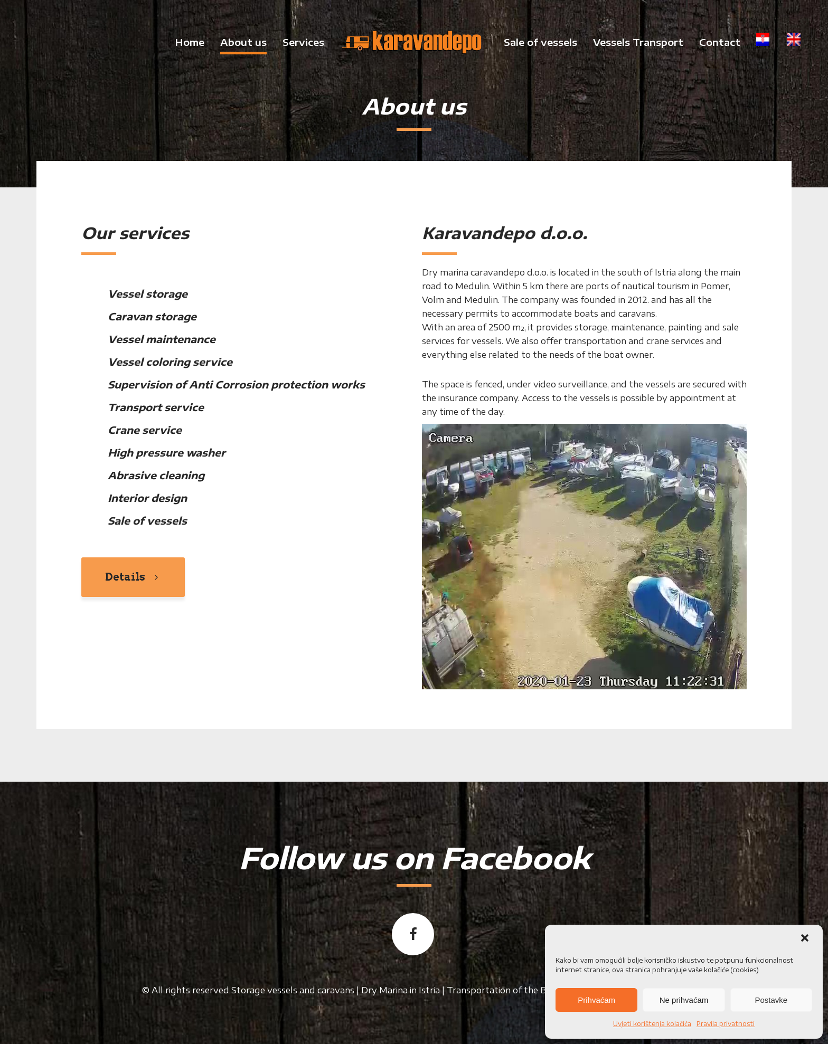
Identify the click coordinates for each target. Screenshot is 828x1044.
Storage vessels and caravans (292, 990)
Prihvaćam (596, 999)
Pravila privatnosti (726, 1024)
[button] (805, 939)
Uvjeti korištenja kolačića (652, 1024)
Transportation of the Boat (504, 990)
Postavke (771, 999)
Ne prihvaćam (684, 999)
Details (133, 577)
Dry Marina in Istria (400, 990)
